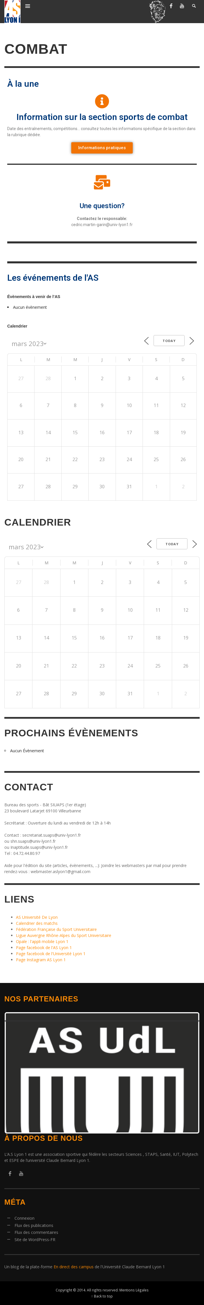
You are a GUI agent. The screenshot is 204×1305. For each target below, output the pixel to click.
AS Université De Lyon (37, 917)
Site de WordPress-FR (34, 1239)
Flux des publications (33, 1225)
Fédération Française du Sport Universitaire (56, 929)
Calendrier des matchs (37, 923)
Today (169, 341)
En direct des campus (74, 1266)
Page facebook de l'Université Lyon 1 (50, 953)
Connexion (24, 1218)
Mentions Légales (134, 1290)
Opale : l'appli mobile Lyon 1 (42, 941)
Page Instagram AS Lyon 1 (41, 959)
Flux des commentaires (36, 1232)
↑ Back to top (102, 1296)
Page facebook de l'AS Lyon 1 (44, 947)
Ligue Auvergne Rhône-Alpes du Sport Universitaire (63, 935)
